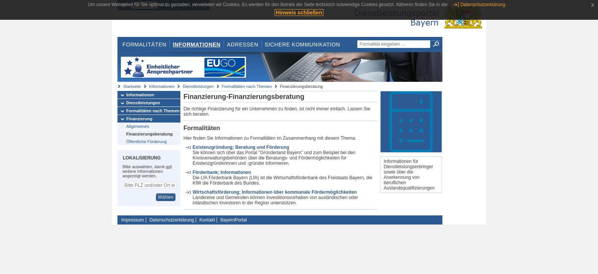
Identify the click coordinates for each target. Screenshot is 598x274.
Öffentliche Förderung (146, 141)
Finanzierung (139, 118)
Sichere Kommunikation (302, 44)
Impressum (132, 220)
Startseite (132, 86)
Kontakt (207, 220)
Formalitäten (144, 44)
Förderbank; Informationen (222, 172)
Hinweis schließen (299, 13)
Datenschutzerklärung (172, 220)
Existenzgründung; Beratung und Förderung (241, 147)
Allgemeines (137, 126)
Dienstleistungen (198, 86)
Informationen (196, 44)
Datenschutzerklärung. (483, 4)
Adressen (242, 44)
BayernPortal (233, 220)
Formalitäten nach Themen (247, 86)
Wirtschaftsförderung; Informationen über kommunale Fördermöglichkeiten (275, 192)
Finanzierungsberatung (149, 134)
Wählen (166, 197)
